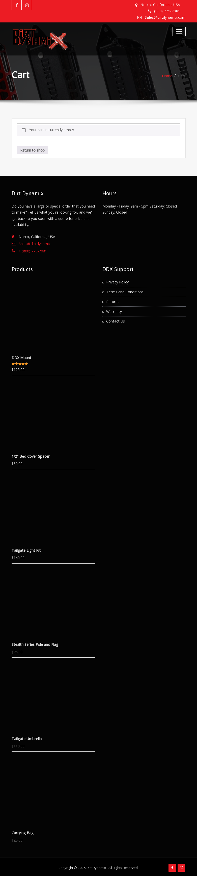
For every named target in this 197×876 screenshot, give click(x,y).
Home (168, 75)
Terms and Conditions (124, 290)
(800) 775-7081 (167, 11)
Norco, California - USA (161, 5)
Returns (112, 300)
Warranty (113, 309)
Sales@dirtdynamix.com (165, 17)
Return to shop (32, 150)
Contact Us (115, 319)
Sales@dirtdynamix (34, 243)
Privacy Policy (117, 281)
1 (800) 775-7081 (32, 250)
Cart (182, 75)
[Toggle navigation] (179, 31)
